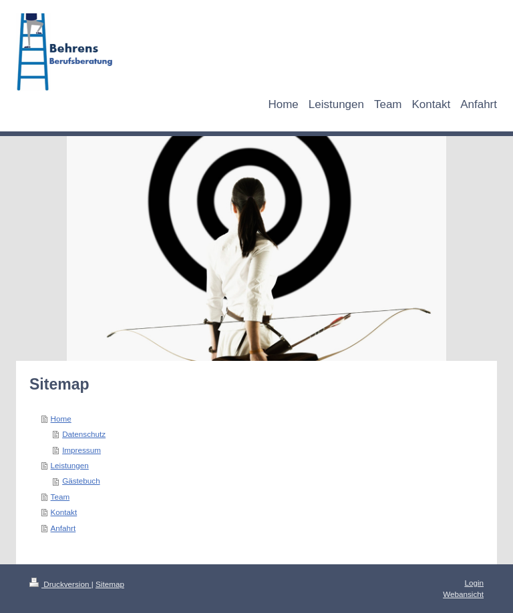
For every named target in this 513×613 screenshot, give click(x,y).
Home (61, 418)
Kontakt (64, 512)
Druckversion (60, 584)
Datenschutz (84, 434)
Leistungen (70, 465)
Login (474, 582)
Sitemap (110, 584)
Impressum (81, 450)
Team (60, 496)
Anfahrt (63, 528)
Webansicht (463, 594)
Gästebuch (81, 480)
